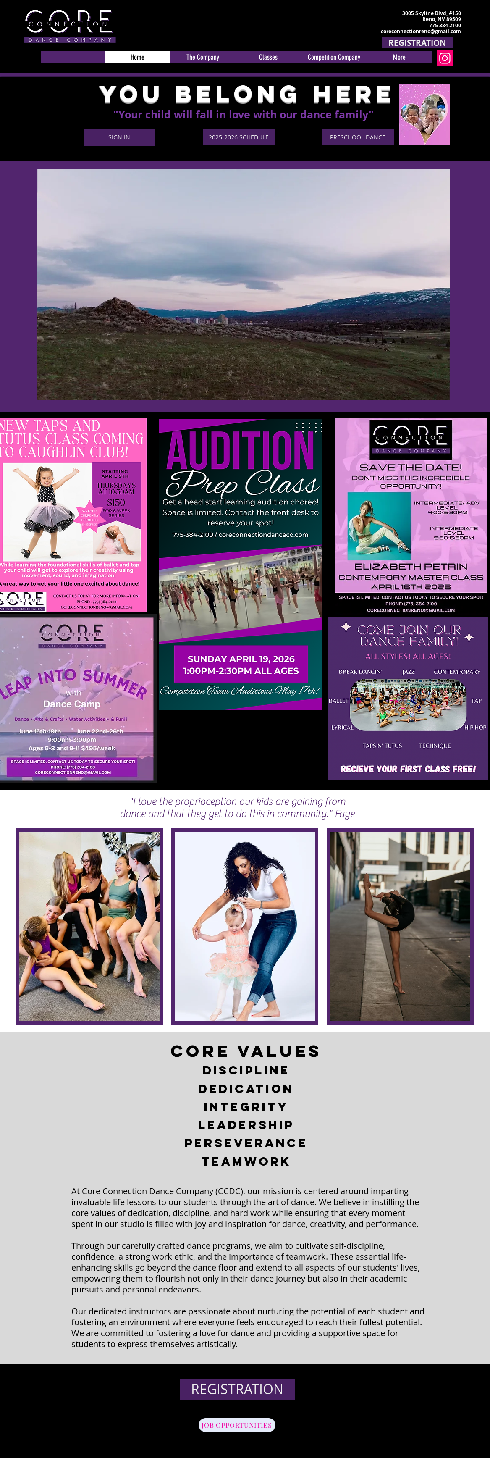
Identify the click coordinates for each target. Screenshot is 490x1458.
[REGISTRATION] (417, 42)
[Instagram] (445, 58)
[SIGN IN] (119, 137)
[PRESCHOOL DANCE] (358, 137)
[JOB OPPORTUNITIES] (237, 1425)
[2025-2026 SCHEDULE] (239, 137)
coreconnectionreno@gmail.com (421, 31)
